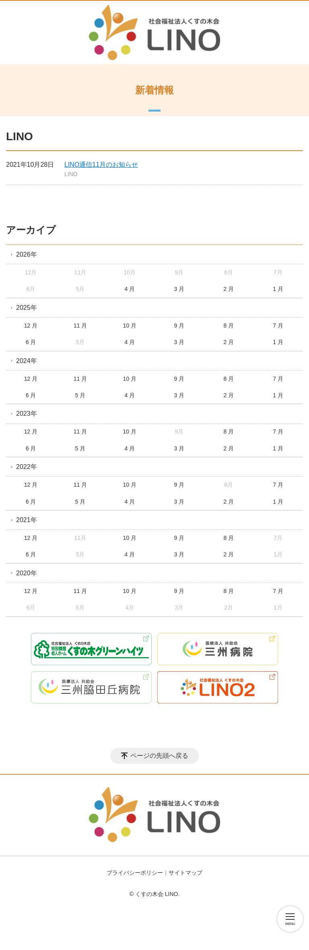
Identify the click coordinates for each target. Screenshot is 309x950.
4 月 (130, 289)
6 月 (31, 342)
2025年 (26, 307)
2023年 (26, 413)
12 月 (30, 325)
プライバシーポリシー (135, 872)
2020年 (26, 573)
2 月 (228, 289)
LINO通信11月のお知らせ (101, 164)
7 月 (278, 325)
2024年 (26, 360)
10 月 (129, 325)
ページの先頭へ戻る (159, 755)
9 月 (179, 325)
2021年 (26, 519)
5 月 (80, 395)
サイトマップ (185, 872)
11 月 (80, 325)
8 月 (228, 325)
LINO (71, 174)
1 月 (278, 289)
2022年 (26, 466)
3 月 (179, 289)
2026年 (26, 254)
